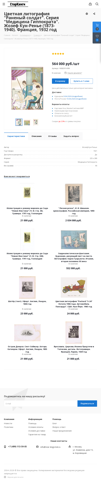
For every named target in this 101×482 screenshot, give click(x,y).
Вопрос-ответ (59, 427)
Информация (35, 419)
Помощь (32, 423)
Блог (54, 423)
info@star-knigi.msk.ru (50, 447)
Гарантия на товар (37, 434)
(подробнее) (77, 96)
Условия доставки (36, 430)
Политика (8, 427)
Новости (8, 423)
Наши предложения (62, 430)
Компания (9, 419)
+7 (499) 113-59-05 (17, 446)
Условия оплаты (35, 427)
